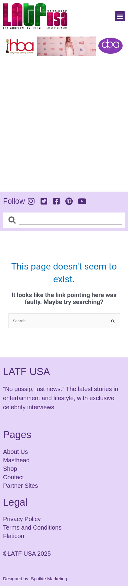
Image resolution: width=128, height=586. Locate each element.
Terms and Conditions (32, 527)
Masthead (16, 460)
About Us (15, 451)
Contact (13, 477)
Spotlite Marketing (49, 578)
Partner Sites (20, 485)
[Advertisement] (64, 123)
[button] (120, 16)
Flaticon (13, 536)
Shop (10, 468)
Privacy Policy (22, 519)
